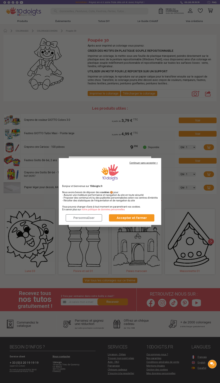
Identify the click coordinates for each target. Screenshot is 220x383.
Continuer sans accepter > (143, 163)
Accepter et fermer (132, 218)
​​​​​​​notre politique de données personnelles (103, 209)
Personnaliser (84, 218)
